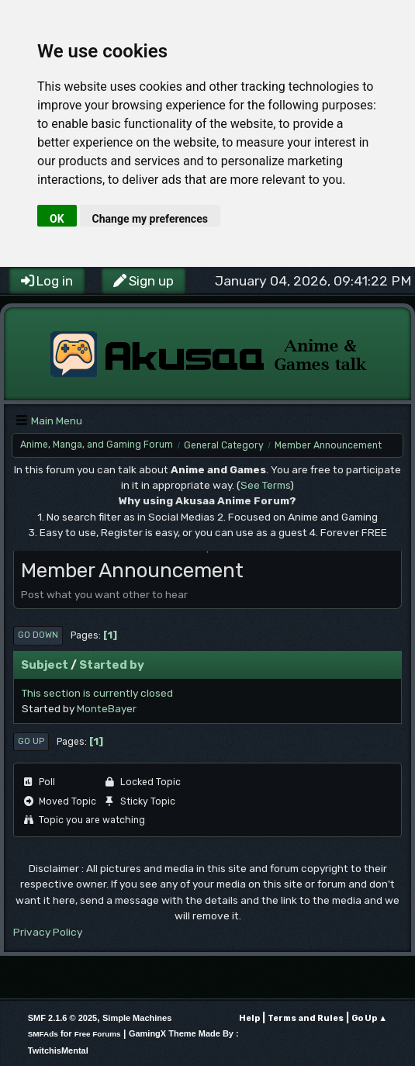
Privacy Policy (47, 932)
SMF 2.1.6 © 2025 (62, 1018)
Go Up (31, 741)
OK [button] (57, 219)
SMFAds (43, 1034)
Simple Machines (136, 1018)
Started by (111, 665)
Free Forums (97, 1034)
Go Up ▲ (369, 1018)
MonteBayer (107, 708)
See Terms (265, 485)
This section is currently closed (97, 693)
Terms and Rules (306, 1018)
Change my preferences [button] (150, 219)
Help (249, 1018)
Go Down (38, 635)
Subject (44, 665)
